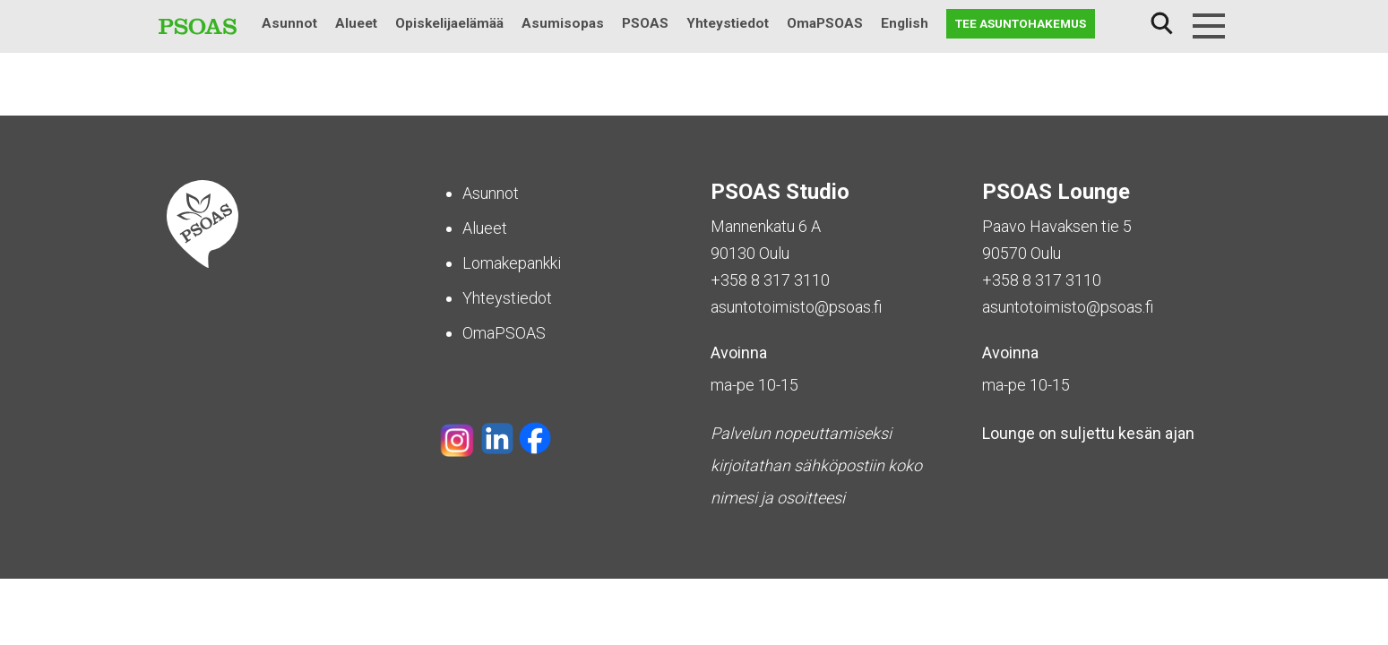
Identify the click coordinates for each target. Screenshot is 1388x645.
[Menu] (1208, 25)
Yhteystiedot (727, 23)
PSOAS (645, 23)
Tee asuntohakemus (1020, 23)
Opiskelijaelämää (449, 23)
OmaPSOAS (825, 23)
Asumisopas (563, 23)
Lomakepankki (511, 263)
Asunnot (289, 23)
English (904, 23)
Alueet (356, 23)
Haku (1162, 24)
